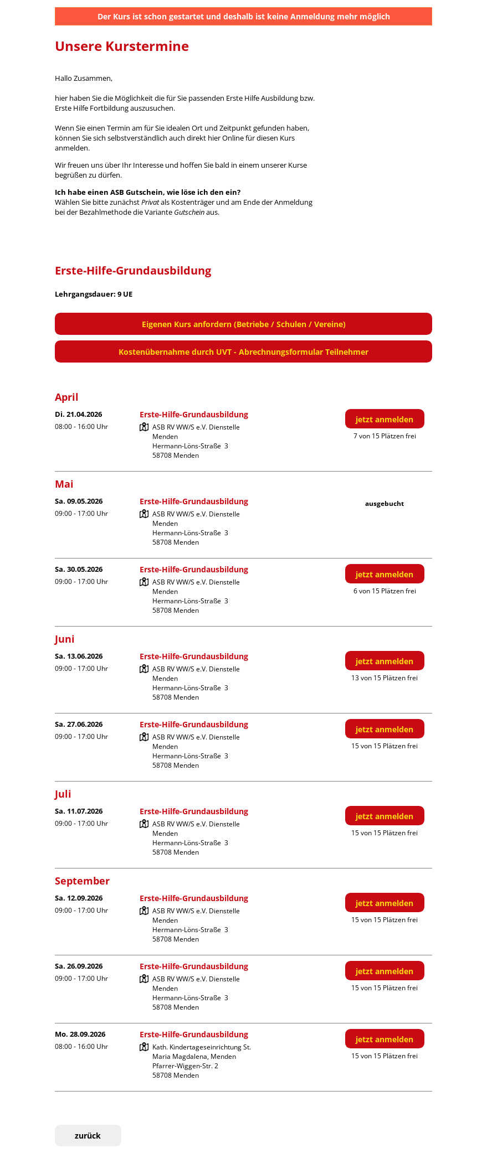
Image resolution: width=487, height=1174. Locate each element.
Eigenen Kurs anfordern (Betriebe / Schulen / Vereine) (244, 324)
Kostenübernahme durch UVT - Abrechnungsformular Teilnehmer (243, 351)
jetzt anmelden (384, 419)
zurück (88, 1135)
